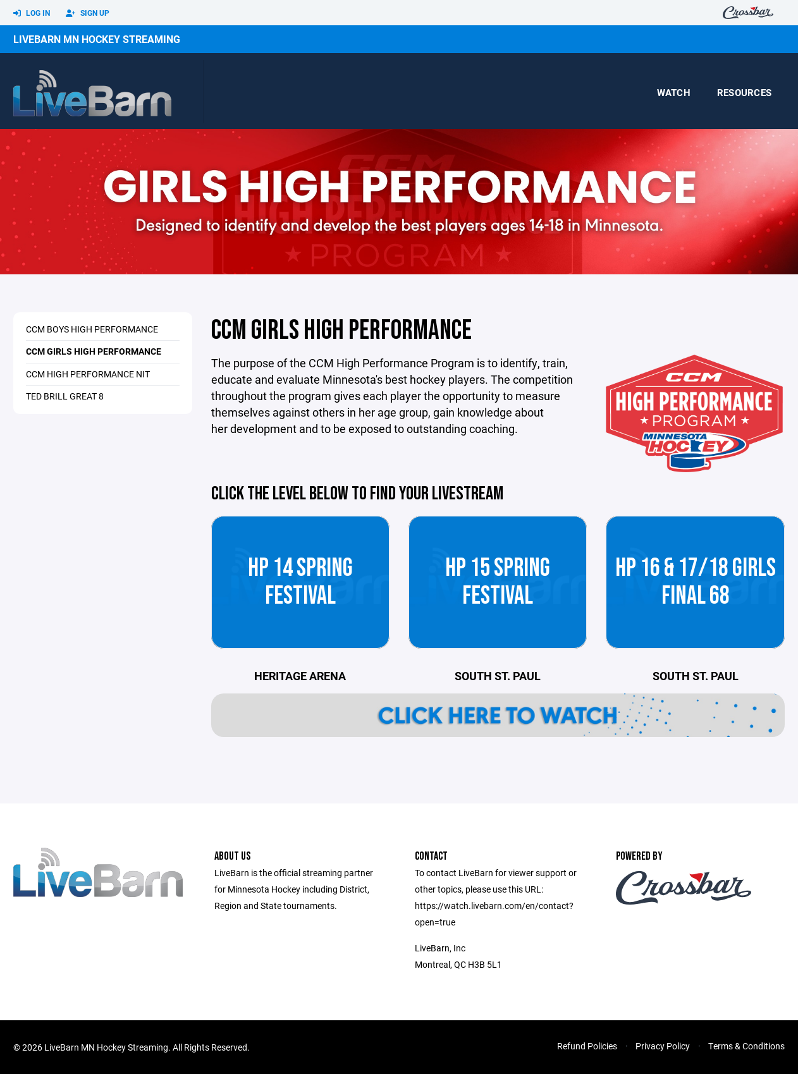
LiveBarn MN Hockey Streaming (96, 39)
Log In (31, 13)
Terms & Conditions (746, 1046)
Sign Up (87, 13)
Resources (744, 92)
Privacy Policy (662, 1046)
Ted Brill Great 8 (65, 396)
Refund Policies (587, 1046)
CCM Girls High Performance (93, 351)
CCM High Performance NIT (88, 374)
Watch (674, 92)
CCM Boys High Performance (92, 329)
